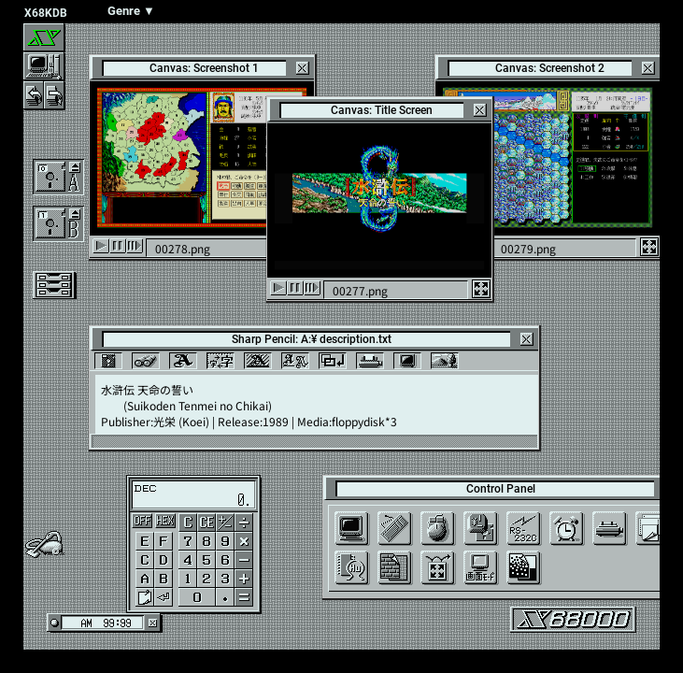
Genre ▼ (131, 11)
